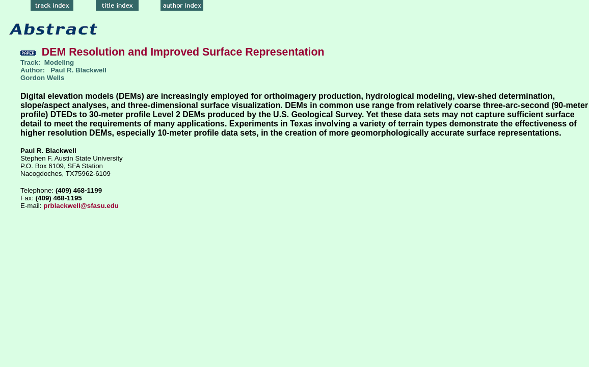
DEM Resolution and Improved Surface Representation (172, 52)
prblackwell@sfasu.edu (81, 205)
